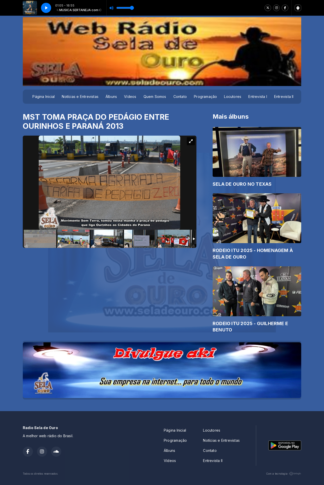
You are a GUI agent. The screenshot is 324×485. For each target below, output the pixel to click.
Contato (180, 96)
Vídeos (130, 96)
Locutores (232, 96)
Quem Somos (155, 96)
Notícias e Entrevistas (80, 96)
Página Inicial (43, 96)
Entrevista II (284, 96)
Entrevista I (257, 96)
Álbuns (111, 96)
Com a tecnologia (283, 473)
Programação (205, 96)
